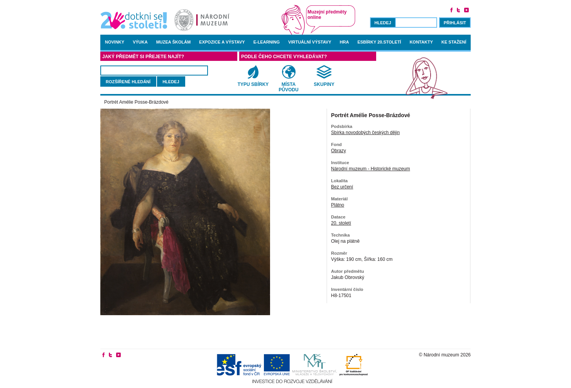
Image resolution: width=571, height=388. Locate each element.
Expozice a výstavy (222, 42)
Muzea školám (173, 42)
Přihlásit (455, 22)
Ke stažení (453, 42)
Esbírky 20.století (379, 42)
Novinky (114, 42)
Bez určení (342, 187)
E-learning (266, 42)
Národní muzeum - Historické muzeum (370, 168)
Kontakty (421, 42)
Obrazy (338, 150)
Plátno (337, 205)
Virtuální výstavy (309, 42)
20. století (341, 223)
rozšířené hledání (128, 81)
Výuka (140, 42)
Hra (344, 42)
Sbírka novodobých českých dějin (365, 132)
